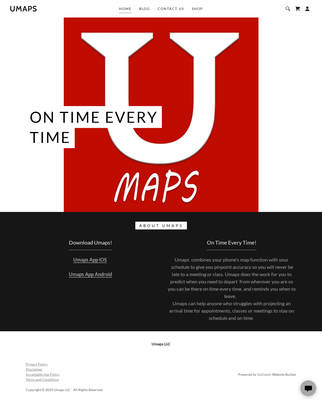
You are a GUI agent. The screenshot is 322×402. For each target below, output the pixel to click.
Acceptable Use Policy (42, 374)
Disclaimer (34, 369)
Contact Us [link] (171, 9)
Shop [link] (197, 9)
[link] (23, 10)
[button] (307, 9)
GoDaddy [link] (264, 374)
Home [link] (125, 9)
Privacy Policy (37, 364)
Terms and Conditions (42, 379)
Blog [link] (144, 9)
